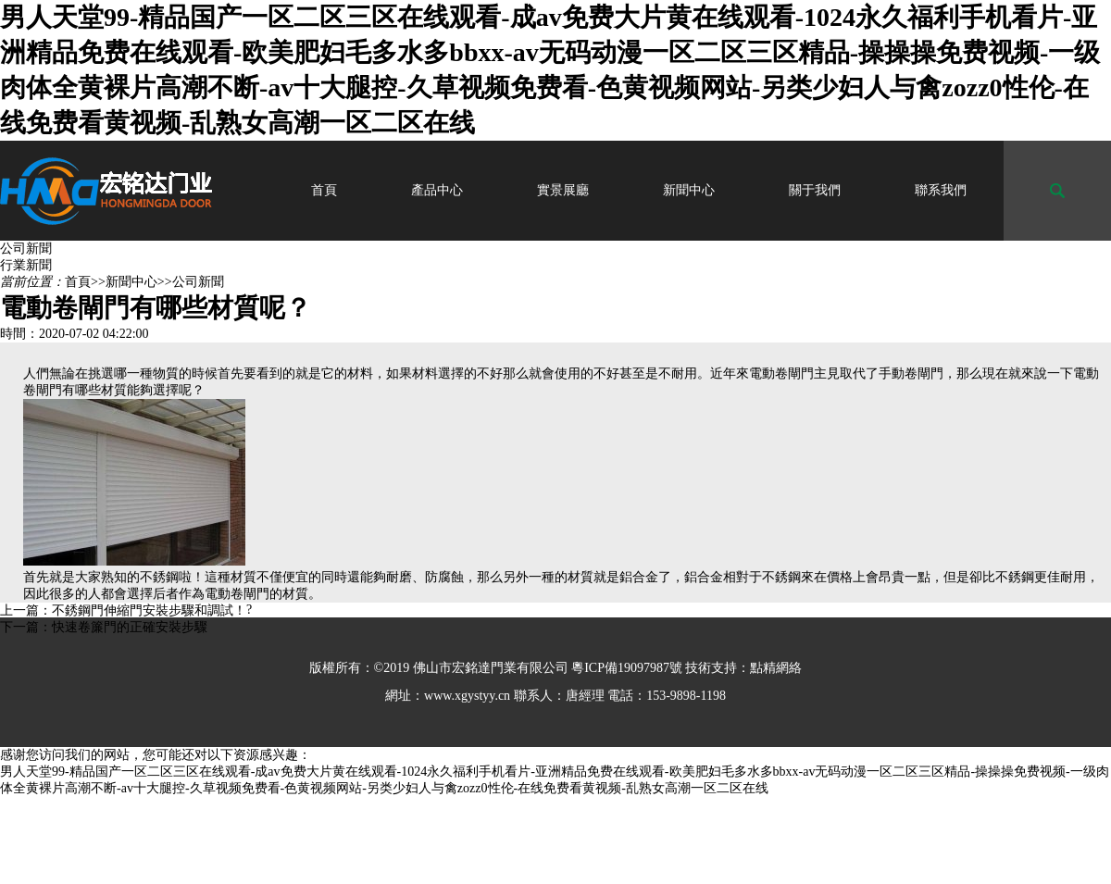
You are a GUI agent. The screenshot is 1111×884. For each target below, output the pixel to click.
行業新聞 (26, 265)
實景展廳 (563, 190)
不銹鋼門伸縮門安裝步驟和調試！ (149, 610)
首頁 (324, 190)
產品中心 (437, 190)
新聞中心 (689, 190)
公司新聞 (26, 248)
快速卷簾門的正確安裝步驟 (129, 627)
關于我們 (815, 190)
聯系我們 (941, 190)
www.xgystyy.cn (467, 696)
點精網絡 (776, 668)
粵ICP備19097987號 (626, 668)
